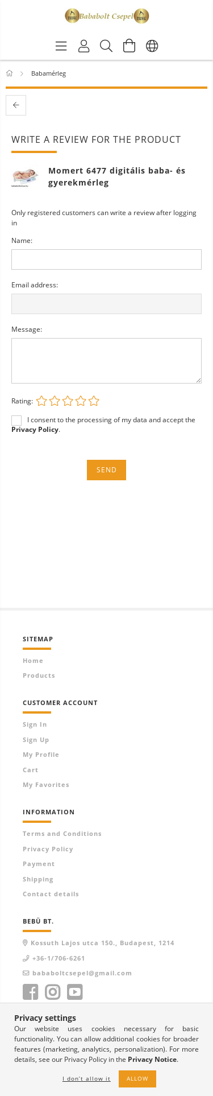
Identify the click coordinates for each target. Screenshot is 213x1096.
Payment (39, 863)
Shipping (38, 879)
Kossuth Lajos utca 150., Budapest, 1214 (102, 942)
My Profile (41, 754)
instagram (52, 992)
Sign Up (36, 739)
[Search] (106, 45)
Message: (26, 329)
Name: (21, 240)
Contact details (51, 893)
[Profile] (84, 45)
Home (33, 660)
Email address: (34, 285)
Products (39, 675)
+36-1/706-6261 (58, 958)
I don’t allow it (86, 1078)
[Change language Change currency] (152, 45)
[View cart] (129, 45)
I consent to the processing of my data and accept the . (103, 424)
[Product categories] (61, 45)
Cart (31, 769)
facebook (30, 992)
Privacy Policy (48, 848)
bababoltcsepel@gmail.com (82, 973)
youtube (74, 992)
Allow (137, 1078)
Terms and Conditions (62, 833)
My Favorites (46, 784)
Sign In (35, 724)
